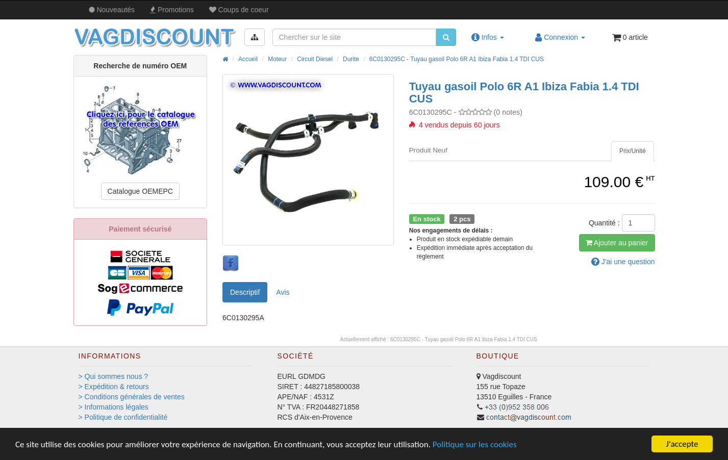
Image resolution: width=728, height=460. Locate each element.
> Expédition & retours (114, 386)
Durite (351, 59)
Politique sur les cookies (475, 444)
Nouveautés (112, 10)
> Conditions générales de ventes (132, 397)
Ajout (617, 243)
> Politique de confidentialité (123, 417)
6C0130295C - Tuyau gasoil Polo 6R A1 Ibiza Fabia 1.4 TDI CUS (456, 59)
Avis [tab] (282, 292)
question (623, 262)
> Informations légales (113, 407)
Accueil (248, 59)
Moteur (277, 59)
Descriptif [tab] (245, 292)
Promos (172, 10)
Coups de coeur (239, 10)
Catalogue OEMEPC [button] (140, 191)
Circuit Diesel (315, 59)
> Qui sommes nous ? (113, 376)
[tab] (632, 151)
